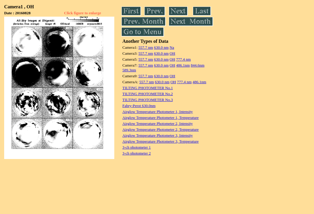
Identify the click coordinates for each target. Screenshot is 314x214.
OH (172, 53)
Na (172, 47)
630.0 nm (161, 47)
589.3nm (129, 70)
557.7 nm (145, 47)
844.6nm (197, 65)
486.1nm (183, 65)
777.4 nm (183, 59)
